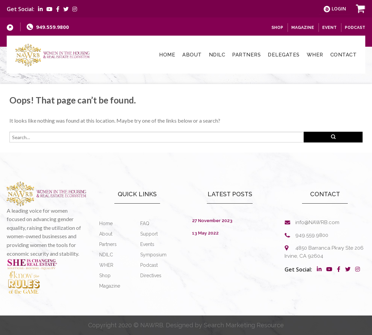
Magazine (302, 27)
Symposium (153, 254)
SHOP (277, 27)
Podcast (355, 27)
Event (329, 27)
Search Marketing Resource (244, 325)
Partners (246, 55)
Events (147, 244)
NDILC (217, 55)
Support (149, 234)
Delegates (284, 55)
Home (167, 55)
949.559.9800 (52, 27)
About (192, 55)
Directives (150, 275)
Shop (105, 275)
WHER (315, 55)
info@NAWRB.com (317, 222)
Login (335, 8)
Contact (343, 55)
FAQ (144, 223)
